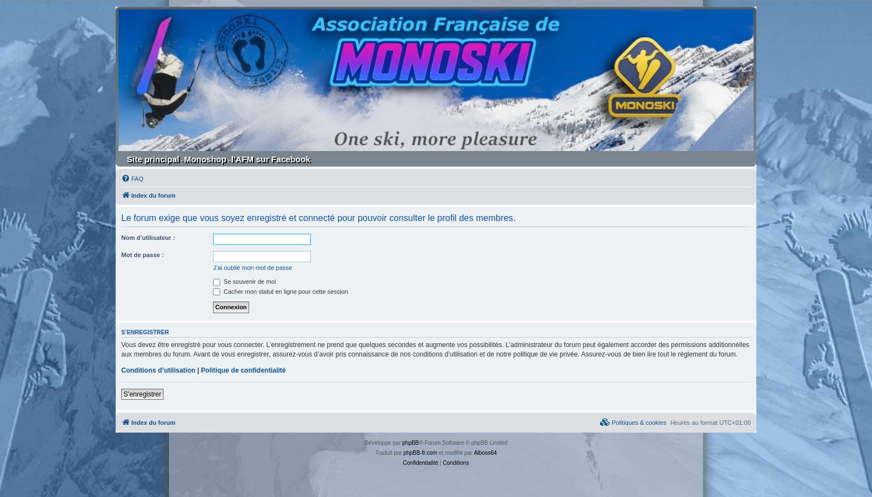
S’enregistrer (142, 394)
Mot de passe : (142, 255)
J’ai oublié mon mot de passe (252, 267)
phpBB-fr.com (420, 453)
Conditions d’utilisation (158, 370)
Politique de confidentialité (243, 370)
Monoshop (205, 159)
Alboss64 (485, 453)
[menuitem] (132, 178)
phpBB (410, 443)
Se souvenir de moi (244, 281)
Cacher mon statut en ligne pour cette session (280, 291)
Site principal (153, 159)
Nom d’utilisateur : (148, 237)
